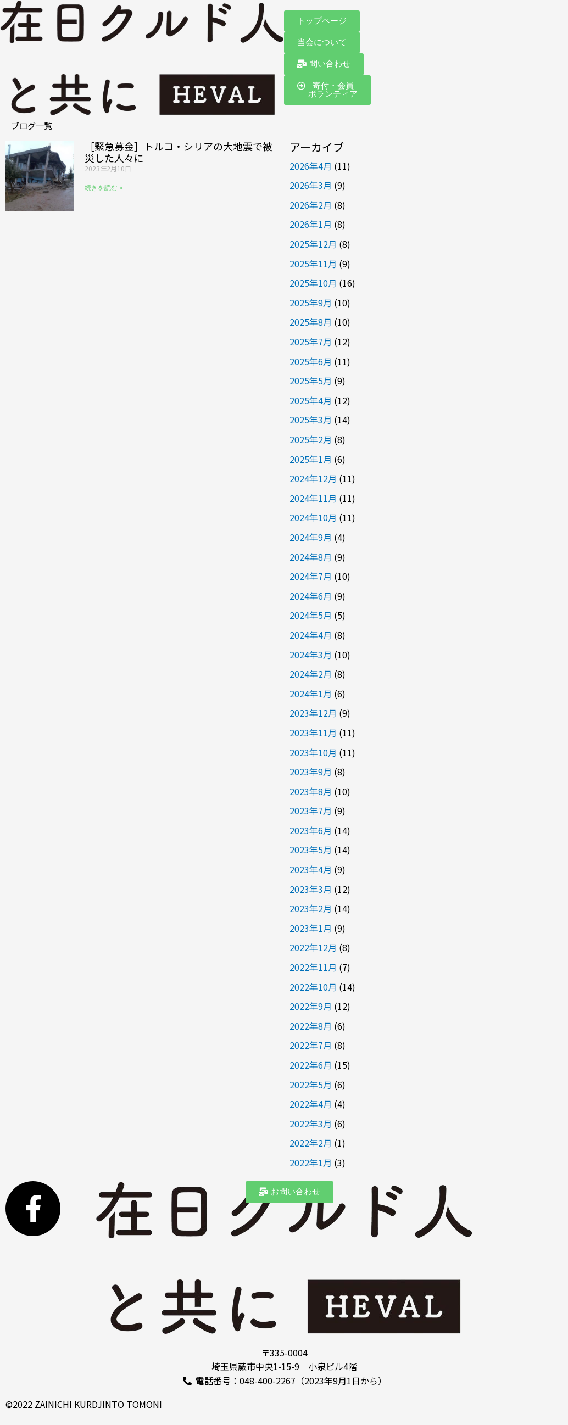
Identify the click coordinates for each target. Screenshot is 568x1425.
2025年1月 (310, 459)
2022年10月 (313, 986)
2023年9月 (310, 771)
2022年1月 (310, 1162)
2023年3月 (310, 889)
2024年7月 (310, 576)
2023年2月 (310, 908)
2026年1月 (310, 224)
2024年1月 (310, 693)
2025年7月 (310, 341)
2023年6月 (310, 830)
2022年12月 (313, 947)
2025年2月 (310, 439)
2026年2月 (310, 204)
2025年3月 (310, 419)
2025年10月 (313, 282)
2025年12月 (313, 243)
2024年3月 (310, 654)
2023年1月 (310, 928)
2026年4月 (310, 165)
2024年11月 (313, 498)
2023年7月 (310, 810)
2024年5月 (310, 615)
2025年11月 (313, 263)
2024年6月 (310, 595)
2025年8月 (310, 321)
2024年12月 (313, 478)
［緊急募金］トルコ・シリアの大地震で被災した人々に (178, 152)
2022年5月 (310, 1084)
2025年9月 (310, 302)
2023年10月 (313, 752)
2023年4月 (310, 869)
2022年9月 (310, 1006)
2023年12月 (313, 712)
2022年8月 (310, 1025)
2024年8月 (310, 556)
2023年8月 (310, 791)
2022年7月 (310, 1045)
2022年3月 (310, 1123)
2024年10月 (313, 517)
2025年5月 (310, 380)
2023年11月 (313, 732)
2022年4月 (310, 1103)
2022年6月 (310, 1064)
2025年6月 (310, 361)
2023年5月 (310, 849)
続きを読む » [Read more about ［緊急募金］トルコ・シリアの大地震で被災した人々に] (103, 188)
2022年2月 (310, 1142)
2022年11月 (313, 967)
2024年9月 (310, 537)
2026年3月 (310, 185)
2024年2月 (310, 673)
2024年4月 (310, 634)
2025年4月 (310, 400)
